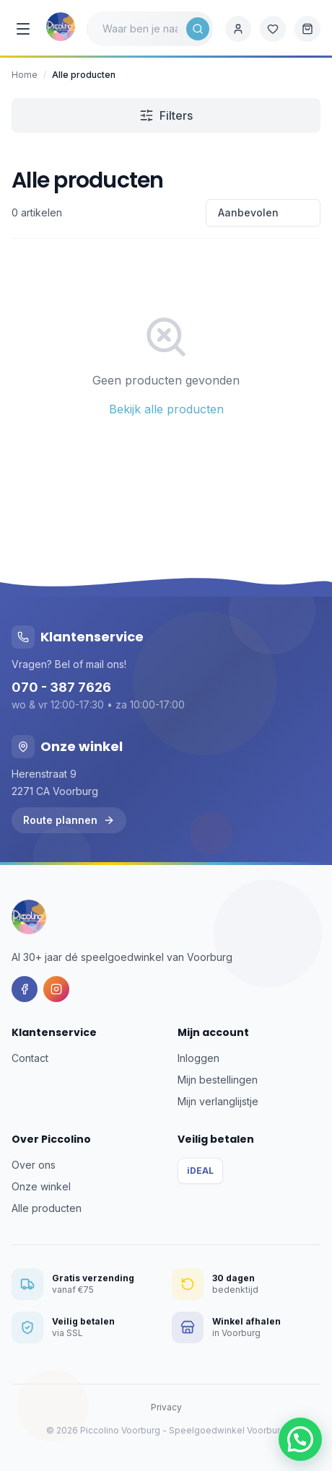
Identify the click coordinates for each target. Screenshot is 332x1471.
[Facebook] (25, 989)
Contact (30, 1058)
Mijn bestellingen (218, 1079)
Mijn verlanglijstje (218, 1101)
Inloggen (198, 1058)
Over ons (34, 1165)
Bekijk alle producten (166, 409)
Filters (166, 115)
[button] (300, 1439)
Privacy (166, 1407)
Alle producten (47, 1208)
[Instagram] (56, 989)
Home (25, 74)
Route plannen (69, 820)
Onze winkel (41, 1186)
